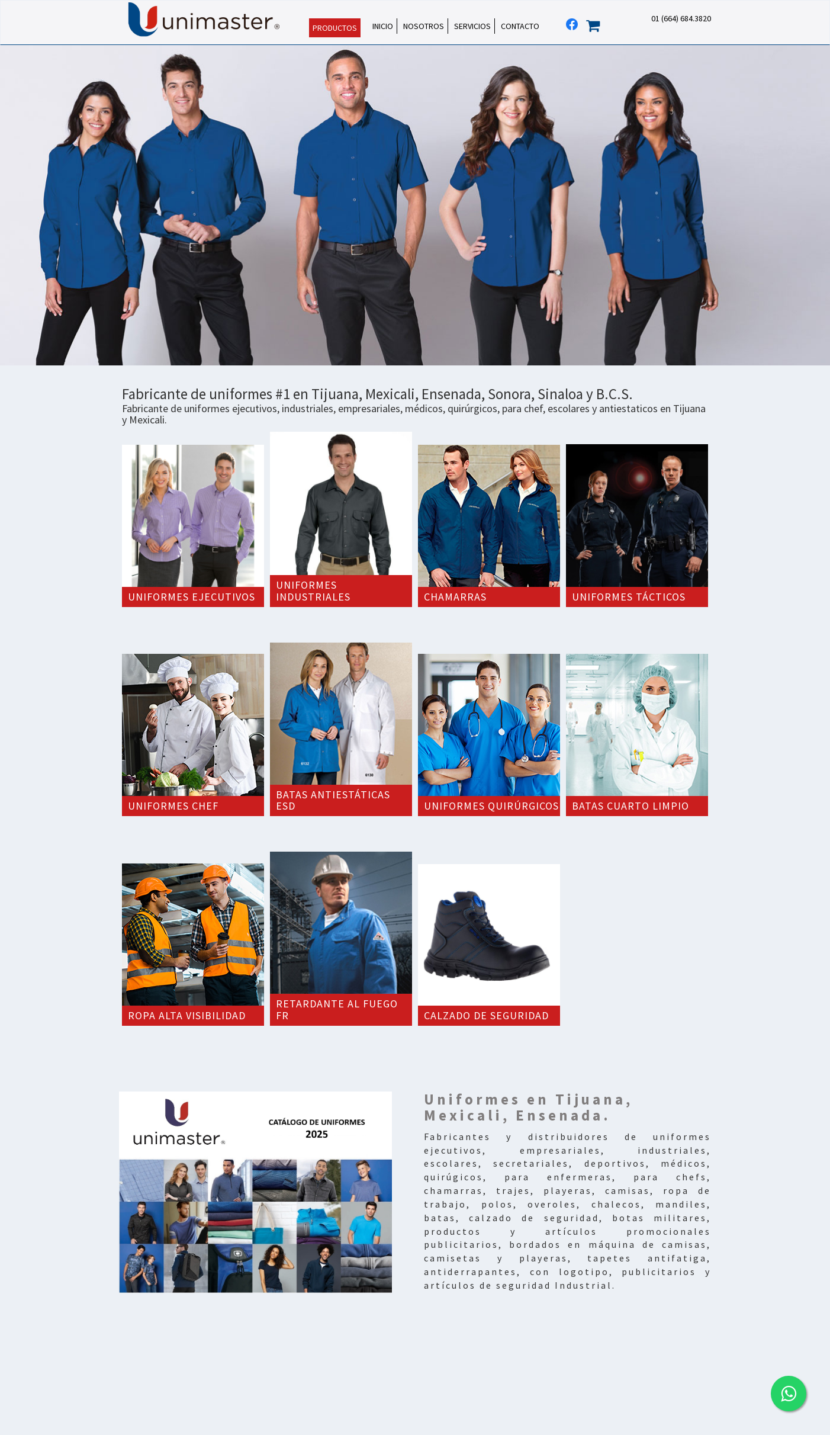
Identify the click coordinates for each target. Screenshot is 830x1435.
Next (814, 205)
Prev (15, 205)
